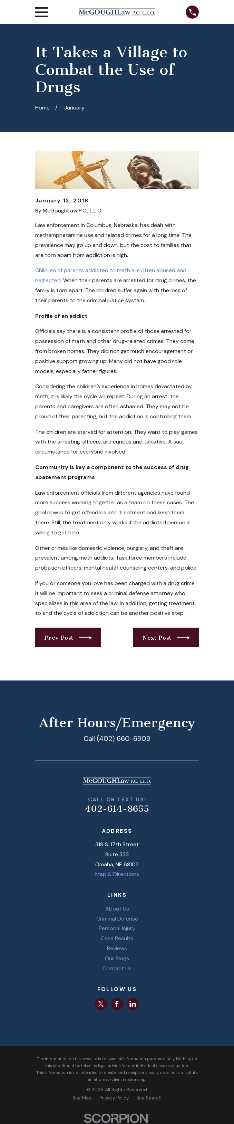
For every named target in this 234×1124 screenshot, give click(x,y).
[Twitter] (101, 1004)
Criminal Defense (117, 918)
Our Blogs (117, 958)
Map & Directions (117, 874)
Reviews (117, 948)
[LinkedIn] (132, 1004)
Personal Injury (117, 928)
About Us (117, 908)
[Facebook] (117, 1004)
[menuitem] (82, 1098)
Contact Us (117, 968)
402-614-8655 (117, 808)
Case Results (117, 938)
